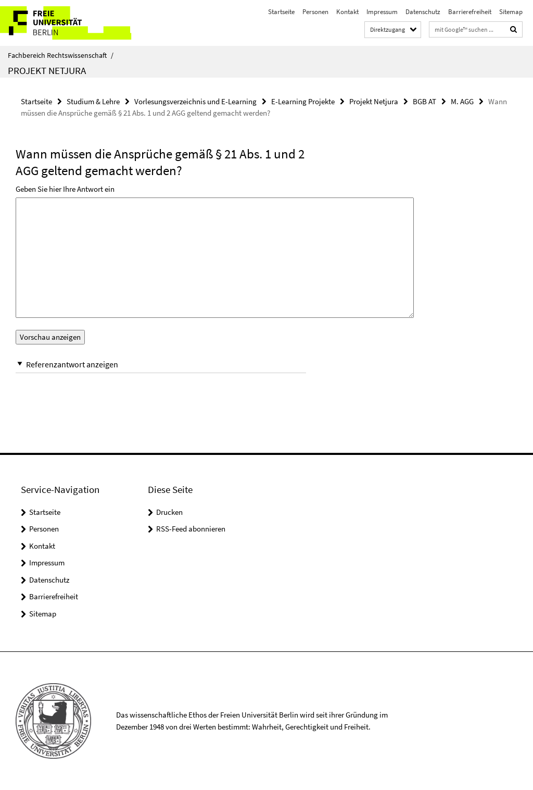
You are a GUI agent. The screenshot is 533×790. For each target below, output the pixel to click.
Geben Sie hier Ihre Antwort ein (65, 189)
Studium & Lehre (93, 101)
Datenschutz (422, 11)
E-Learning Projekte (303, 101)
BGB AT (424, 101)
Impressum (382, 11)
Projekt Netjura (47, 70)
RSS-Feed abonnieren (190, 529)
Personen (315, 11)
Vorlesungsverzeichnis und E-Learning (195, 101)
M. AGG (462, 101)
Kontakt (347, 11)
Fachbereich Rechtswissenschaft (60, 55)
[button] (161, 365)
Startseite (281, 11)
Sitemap (511, 11)
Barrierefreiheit (469, 11)
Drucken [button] (169, 512)
